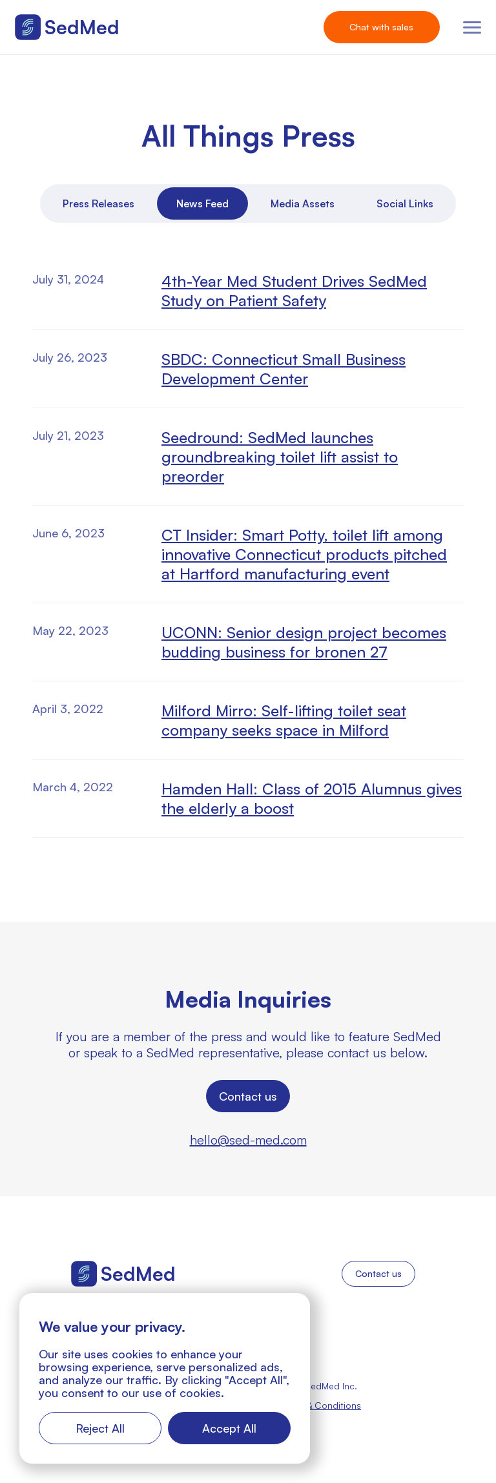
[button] (472, 27)
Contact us (248, 1096)
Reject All (100, 1428)
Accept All (229, 1428)
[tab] (98, 203)
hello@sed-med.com (248, 1140)
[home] (67, 27)
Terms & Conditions (320, 1405)
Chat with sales (381, 26)
